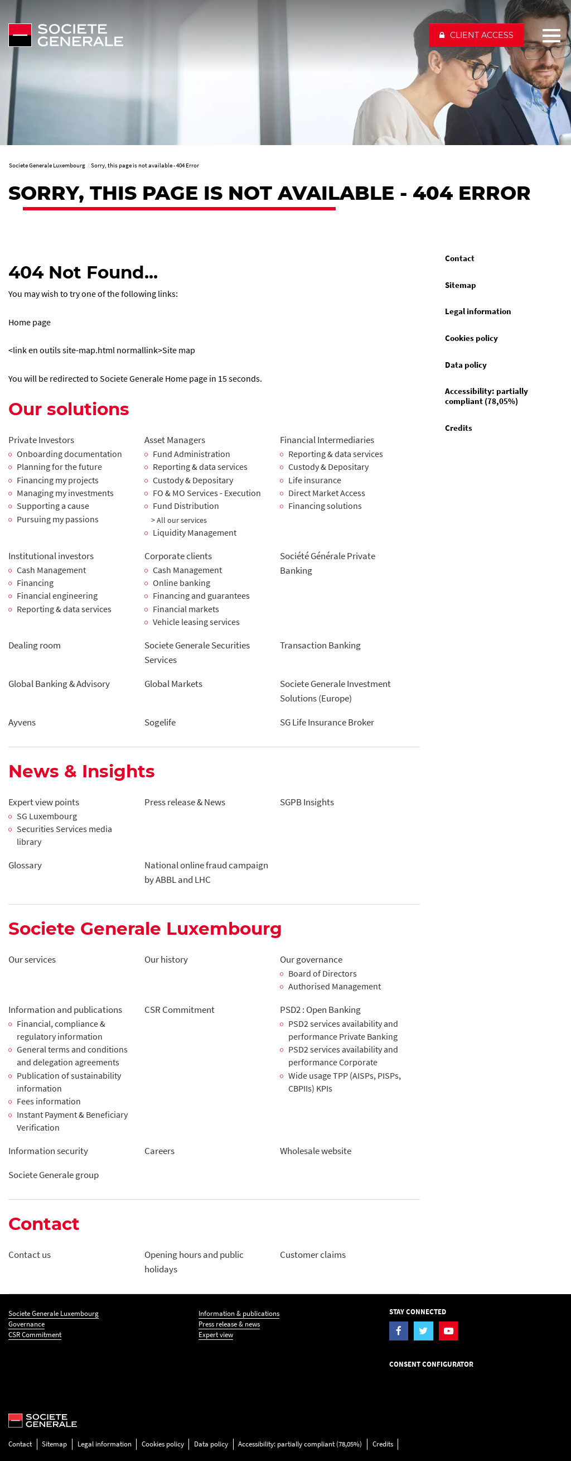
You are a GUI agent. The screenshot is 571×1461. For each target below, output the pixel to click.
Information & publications (239, 1313)
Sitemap (460, 285)
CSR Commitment (34, 1334)
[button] (476, 35)
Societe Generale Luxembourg (53, 1313)
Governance (26, 1324)
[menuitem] (500, 259)
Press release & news (229, 1324)
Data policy (466, 365)
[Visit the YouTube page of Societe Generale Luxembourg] (448, 1331)
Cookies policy (471, 338)
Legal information (478, 311)
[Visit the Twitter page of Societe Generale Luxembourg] (423, 1331)
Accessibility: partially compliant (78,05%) (486, 396)
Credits (458, 428)
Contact (460, 258)
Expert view (216, 1334)
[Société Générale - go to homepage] (214, 35)
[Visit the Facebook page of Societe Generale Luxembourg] (399, 1331)
